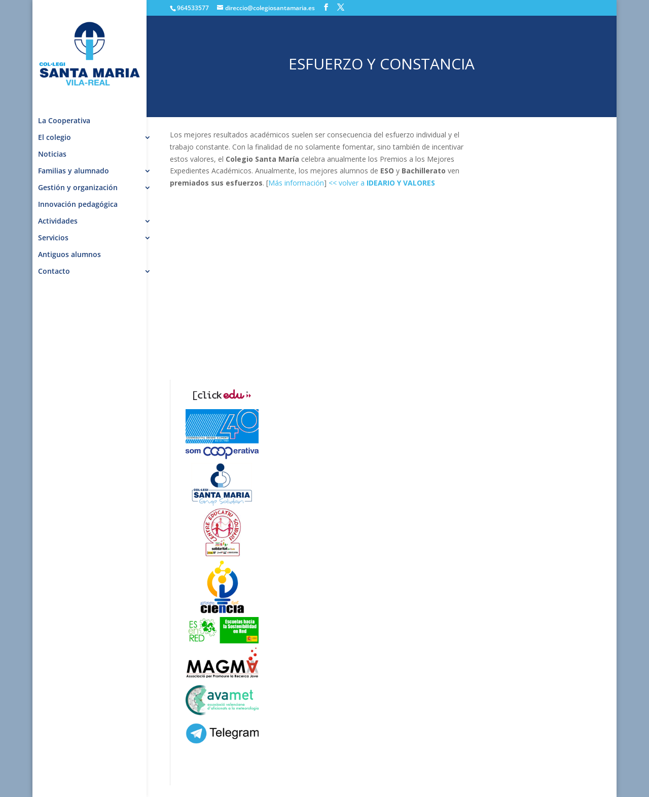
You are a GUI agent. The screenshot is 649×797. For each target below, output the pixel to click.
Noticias (52, 155)
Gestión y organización (78, 188)
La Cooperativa (64, 121)
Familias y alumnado (73, 171)
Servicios (53, 238)
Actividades (58, 222)
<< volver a (382, 183)
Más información (296, 183)
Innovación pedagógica (78, 205)
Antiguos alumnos (69, 255)
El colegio (54, 138)
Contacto (54, 272)
